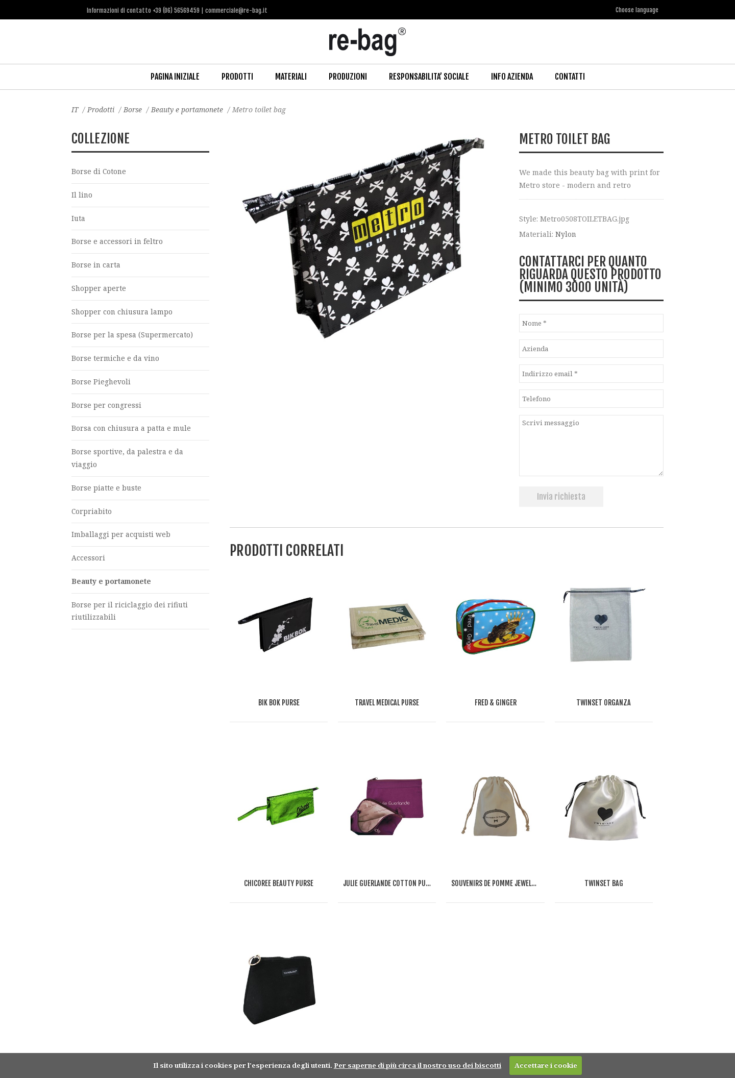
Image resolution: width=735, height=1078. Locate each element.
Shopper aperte (99, 288)
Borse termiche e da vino (115, 359)
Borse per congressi (106, 406)
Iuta (78, 218)
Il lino (82, 195)
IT (75, 109)
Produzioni (348, 76)
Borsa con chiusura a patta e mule (132, 430)
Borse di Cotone (99, 171)
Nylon (566, 233)
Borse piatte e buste (106, 490)
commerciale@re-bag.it (344, 1036)
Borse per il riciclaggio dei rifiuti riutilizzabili (129, 614)
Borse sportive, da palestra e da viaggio (127, 460)
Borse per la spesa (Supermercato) (132, 336)
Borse (134, 109)
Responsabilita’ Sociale (429, 76)
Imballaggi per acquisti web (121, 537)
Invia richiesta (561, 496)
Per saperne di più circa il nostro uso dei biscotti (417, 1065)
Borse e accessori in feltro (117, 242)
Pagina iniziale (175, 76)
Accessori (88, 561)
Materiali (291, 76)
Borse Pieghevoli (101, 383)
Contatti (570, 76)
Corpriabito (91, 514)
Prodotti (237, 76)
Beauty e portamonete (189, 109)
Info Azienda (512, 76)
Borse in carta (96, 265)
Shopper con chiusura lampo (123, 312)
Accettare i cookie (545, 1065)
